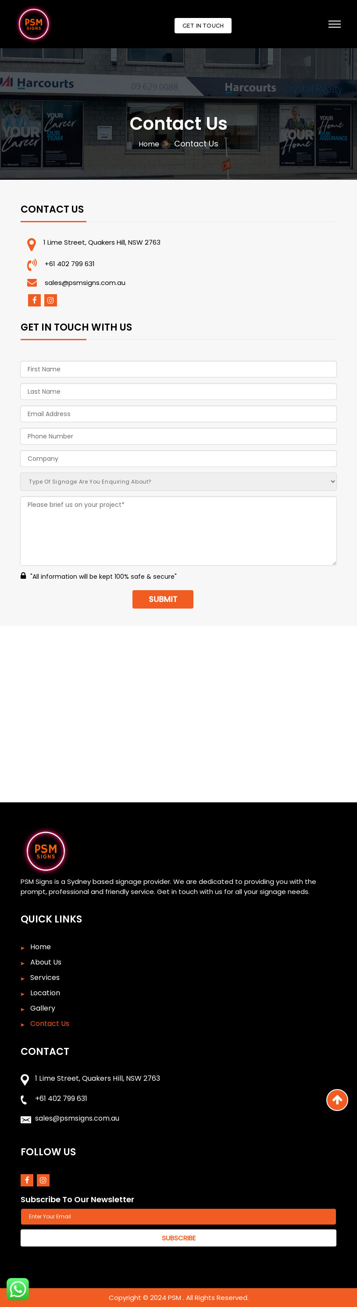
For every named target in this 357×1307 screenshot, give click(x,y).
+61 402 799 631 (70, 263)
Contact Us (49, 1023)
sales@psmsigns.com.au (85, 282)
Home (149, 144)
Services (45, 977)
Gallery (42, 1008)
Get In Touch (203, 25)
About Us (45, 962)
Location (45, 993)
